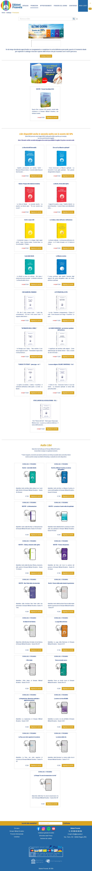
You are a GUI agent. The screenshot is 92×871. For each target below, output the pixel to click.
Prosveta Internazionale (16, 834)
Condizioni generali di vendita (46, 833)
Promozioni (34, 6)
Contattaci (17, 837)
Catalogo (25, 6)
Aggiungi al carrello (52, 117)
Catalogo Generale (46, 56)
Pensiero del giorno (60, 6)
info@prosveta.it (77, 834)
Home (3, 12)
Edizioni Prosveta (44, 868)
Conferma (66, 823)
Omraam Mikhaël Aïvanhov (17, 831)
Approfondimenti (46, 6)
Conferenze (73, 6)
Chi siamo (16, 828)
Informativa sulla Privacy (46, 835)
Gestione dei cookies (46, 838)
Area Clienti (83, 6)
